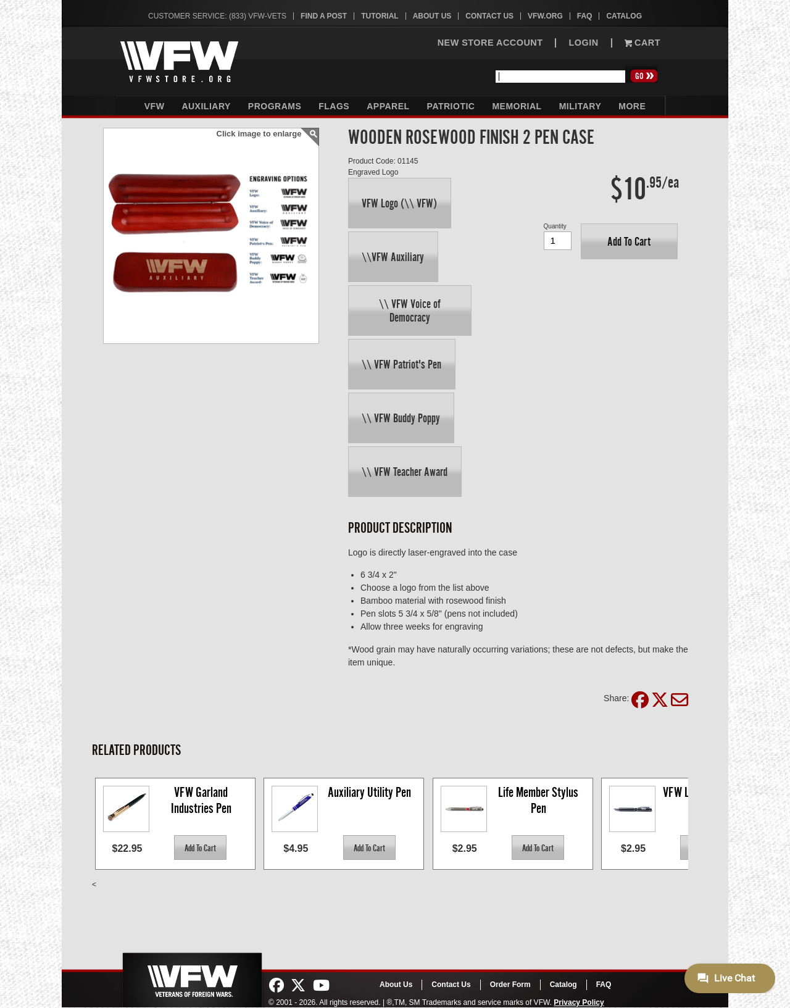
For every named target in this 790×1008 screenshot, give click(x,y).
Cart (642, 43)
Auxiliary (205, 106)
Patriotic (451, 106)
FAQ (584, 16)
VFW (154, 106)
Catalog (624, 16)
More (632, 106)
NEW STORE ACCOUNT (490, 43)
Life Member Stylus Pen (539, 800)
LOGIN (583, 43)
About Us (432, 16)
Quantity (555, 226)
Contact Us (489, 16)
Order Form (510, 984)
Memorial (516, 106)
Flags (333, 106)
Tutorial (379, 16)
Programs (274, 106)
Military (580, 106)
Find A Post (324, 16)
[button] (399, 203)
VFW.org (545, 16)
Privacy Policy (579, 1002)
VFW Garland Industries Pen (201, 800)
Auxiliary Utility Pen (369, 792)
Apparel (388, 106)
